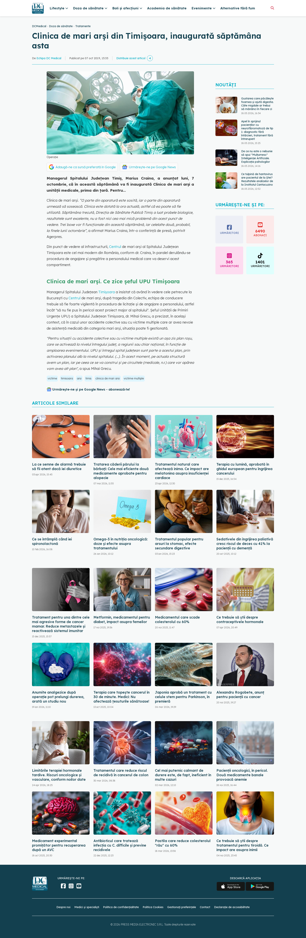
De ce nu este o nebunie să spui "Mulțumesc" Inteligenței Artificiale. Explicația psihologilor (256, 156)
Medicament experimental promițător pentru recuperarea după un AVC (58, 845)
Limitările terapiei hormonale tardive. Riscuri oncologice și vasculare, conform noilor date (59, 775)
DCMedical (39, 26)
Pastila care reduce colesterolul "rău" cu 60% (183, 843)
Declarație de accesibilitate (232, 907)
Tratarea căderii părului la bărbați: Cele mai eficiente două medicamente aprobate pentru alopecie (121, 471)
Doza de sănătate (61, 26)
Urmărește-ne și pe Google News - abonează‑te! (91, 389)
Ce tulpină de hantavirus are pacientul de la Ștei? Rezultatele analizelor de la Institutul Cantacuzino (257, 179)
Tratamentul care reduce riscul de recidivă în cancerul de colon (120, 772)
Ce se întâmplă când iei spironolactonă (52, 541)
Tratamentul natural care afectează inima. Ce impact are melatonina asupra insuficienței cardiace (182, 471)
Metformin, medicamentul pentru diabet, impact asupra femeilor (121, 619)
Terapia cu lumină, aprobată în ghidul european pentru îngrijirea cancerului (244, 469)
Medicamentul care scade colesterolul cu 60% (177, 619)
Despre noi (63, 907)
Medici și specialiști (86, 907)
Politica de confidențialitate (121, 907)
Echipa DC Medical (48, 58)
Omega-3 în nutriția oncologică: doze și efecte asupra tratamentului (120, 543)
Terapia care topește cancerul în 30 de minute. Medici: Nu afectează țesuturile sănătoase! (121, 697)
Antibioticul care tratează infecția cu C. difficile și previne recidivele (119, 845)
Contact (205, 907)
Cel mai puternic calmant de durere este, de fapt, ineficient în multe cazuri (183, 775)
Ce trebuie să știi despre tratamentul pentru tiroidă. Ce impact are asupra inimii (242, 845)
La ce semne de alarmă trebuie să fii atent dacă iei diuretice (59, 466)
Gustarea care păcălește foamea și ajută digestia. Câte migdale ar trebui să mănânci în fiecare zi (257, 104)
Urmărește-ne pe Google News (152, 167)
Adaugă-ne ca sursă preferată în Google (86, 167)
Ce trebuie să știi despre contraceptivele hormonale (239, 619)
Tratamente (83, 26)
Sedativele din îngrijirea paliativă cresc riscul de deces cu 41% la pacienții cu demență (244, 543)
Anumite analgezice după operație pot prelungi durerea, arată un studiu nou (58, 697)
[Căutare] (272, 8)
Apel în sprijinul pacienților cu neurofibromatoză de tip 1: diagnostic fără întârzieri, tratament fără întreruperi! (257, 130)
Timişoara (106, 292)
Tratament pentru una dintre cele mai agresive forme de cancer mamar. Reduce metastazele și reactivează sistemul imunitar (61, 624)
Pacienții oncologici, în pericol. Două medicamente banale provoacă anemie (242, 775)
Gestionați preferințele (181, 907)
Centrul (115, 246)
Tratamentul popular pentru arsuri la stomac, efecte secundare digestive (179, 543)
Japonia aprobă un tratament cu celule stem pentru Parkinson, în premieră (183, 697)
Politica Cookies (153, 907)
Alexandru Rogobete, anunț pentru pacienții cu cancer (240, 694)
